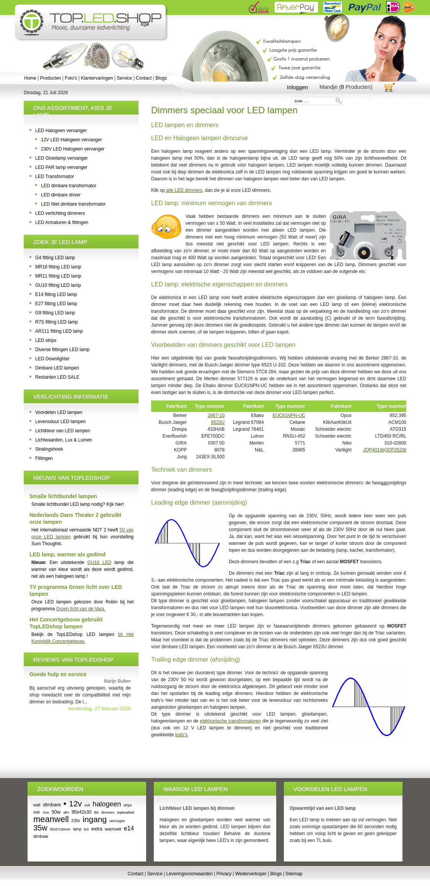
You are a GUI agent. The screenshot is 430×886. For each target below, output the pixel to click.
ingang (95, 819)
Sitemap (293, 873)
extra (96, 829)
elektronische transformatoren (230, 721)
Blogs (161, 78)
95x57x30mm (60, 829)
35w (40, 828)
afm (66, 812)
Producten (50, 78)
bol (86, 829)
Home (30, 78)
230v (76, 821)
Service (124, 78)
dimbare (52, 805)
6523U (218, 422)
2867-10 (216, 415)
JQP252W (395, 450)
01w (45, 812)
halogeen (107, 804)
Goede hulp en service (57, 674)
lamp (77, 829)
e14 (129, 828)
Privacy (224, 873)
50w (56, 812)
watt (37, 805)
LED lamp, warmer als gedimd (67, 554)
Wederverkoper (251, 873)
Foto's (71, 78)
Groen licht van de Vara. (81, 608)
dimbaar (40, 836)
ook (87, 805)
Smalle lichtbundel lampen (63, 496)
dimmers (108, 812)
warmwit (113, 828)
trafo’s (181, 734)
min (36, 812)
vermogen (117, 821)
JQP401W (373, 450)
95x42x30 (81, 812)
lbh (96, 812)
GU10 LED (99, 562)
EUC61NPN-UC (288, 415)
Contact (143, 78)
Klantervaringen (97, 78)
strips (128, 805)
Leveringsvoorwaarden (189, 873)
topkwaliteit (125, 812)
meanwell (51, 819)
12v (75, 803)
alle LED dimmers (183, 190)
